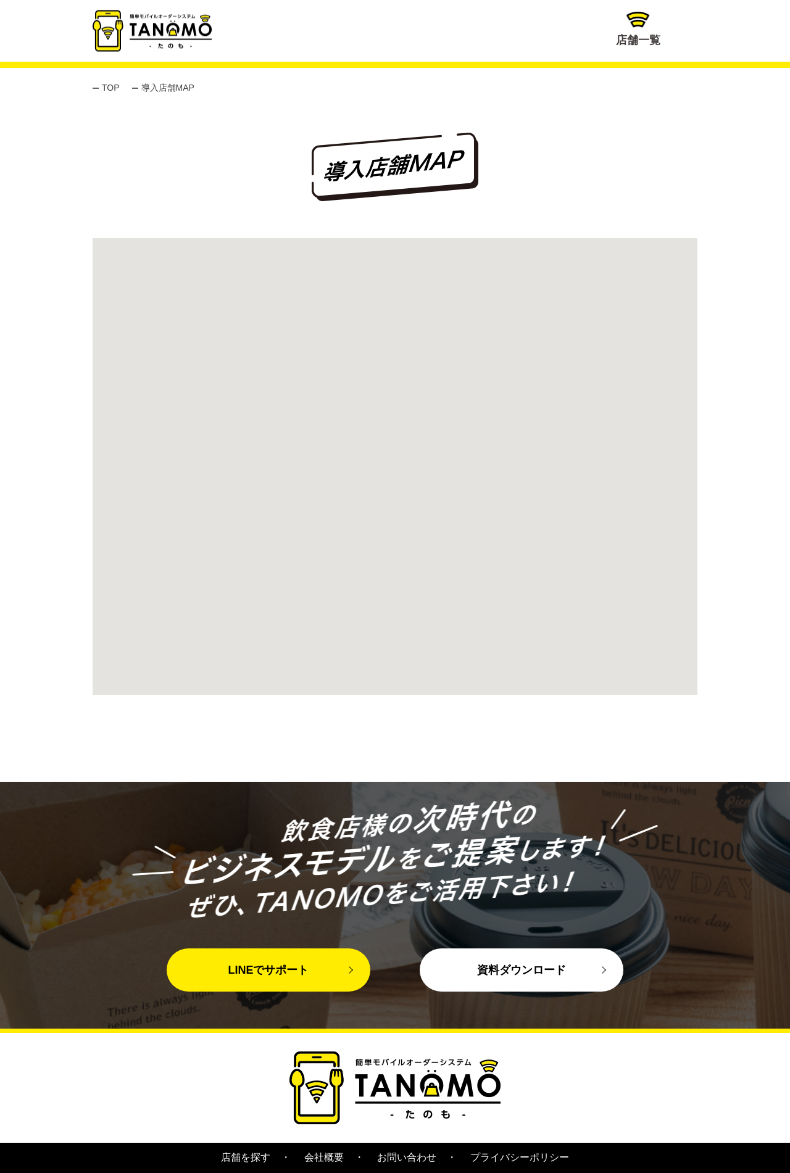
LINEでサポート (268, 970)
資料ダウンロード (521, 970)
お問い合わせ (406, 1157)
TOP (111, 88)
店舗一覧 (638, 29)
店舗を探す (245, 1157)
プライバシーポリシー (519, 1157)
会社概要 (324, 1157)
